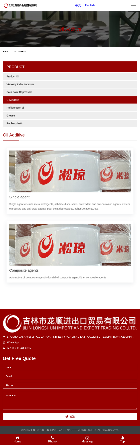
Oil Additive (20, 51)
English (90, 5)
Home (6, 51)
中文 (78, 5)
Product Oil (13, 77)
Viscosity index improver (20, 85)
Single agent (20, 197)
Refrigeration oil (16, 108)
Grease (11, 116)
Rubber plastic (15, 124)
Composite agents (24, 270)
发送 (70, 416)
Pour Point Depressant (19, 93)
